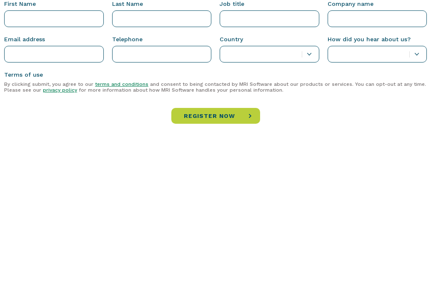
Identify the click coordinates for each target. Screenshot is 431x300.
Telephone (127, 39)
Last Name (127, 3)
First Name (20, 3)
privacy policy (60, 90)
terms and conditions (121, 84)
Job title (232, 3)
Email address (24, 39)
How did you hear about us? (369, 39)
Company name (350, 3)
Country (231, 39)
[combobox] (269, 54)
